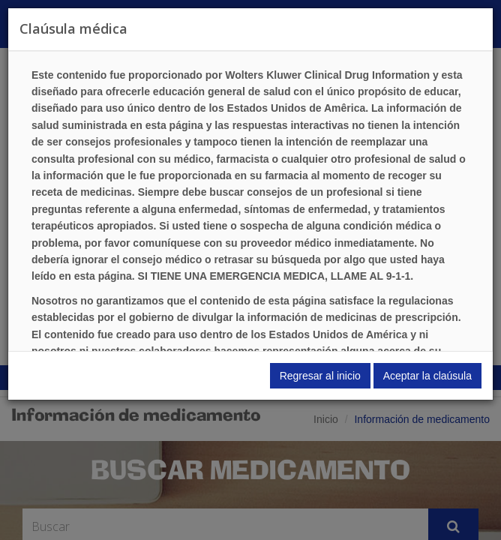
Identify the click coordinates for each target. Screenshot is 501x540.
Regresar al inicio (320, 376)
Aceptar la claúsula (427, 376)
